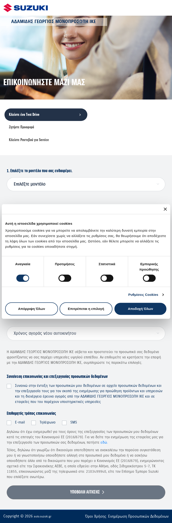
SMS (73, 422)
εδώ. (104, 442)
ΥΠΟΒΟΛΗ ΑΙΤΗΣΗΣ (85, 492)
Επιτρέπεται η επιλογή (86, 309)
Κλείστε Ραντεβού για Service (29, 140)
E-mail (20, 422)
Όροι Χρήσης (95, 516)
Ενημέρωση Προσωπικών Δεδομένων (138, 516)
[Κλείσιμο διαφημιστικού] (165, 209)
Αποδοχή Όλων (140, 309)
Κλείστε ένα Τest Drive (24, 114)
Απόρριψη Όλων (31, 309)
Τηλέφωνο (48, 422)
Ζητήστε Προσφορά (21, 127)
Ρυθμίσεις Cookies (143, 294)
